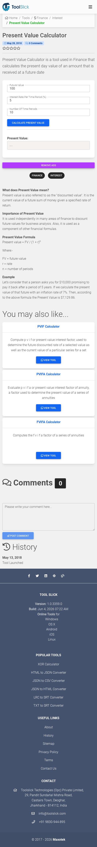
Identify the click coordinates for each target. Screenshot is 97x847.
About (48, 727)
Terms (48, 760)
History (49, 735)
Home (11, 18)
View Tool (48, 360)
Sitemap (48, 744)
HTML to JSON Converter (48, 672)
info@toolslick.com (48, 813)
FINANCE (37, 175)
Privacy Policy (48, 752)
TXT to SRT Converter (48, 705)
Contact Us (48, 768)
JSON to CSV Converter (48, 681)
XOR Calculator (48, 664)
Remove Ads (48, 165)
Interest (57, 18)
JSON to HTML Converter (48, 689)
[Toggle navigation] (90, 7)
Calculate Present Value (28, 123)
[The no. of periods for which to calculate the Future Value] (48, 112)
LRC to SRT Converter (48, 697)
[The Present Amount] (48, 88)
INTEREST (56, 175)
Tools (26, 18)
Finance (41, 18)
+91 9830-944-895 (48, 822)
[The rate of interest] (48, 100)
